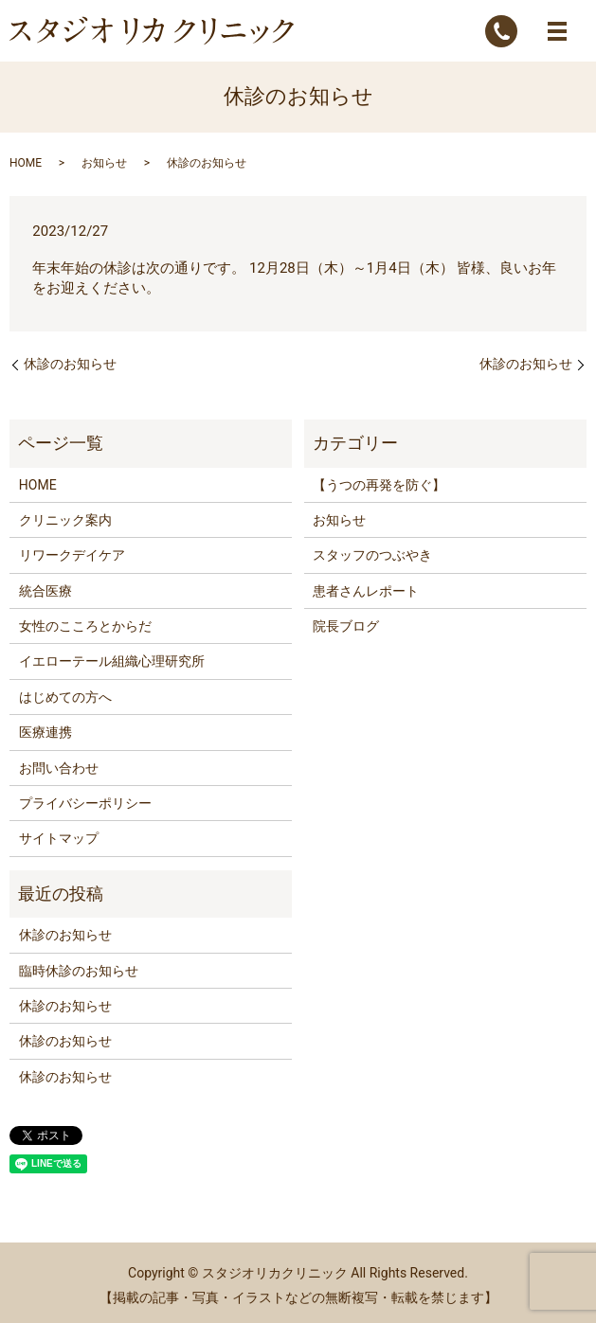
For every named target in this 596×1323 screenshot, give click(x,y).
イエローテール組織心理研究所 (112, 661)
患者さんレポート (366, 591)
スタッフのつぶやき (372, 555)
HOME (25, 163)
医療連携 (45, 732)
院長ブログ (346, 626)
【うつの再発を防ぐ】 (379, 484)
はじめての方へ (65, 697)
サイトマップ (59, 838)
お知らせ (104, 163)
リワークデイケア (72, 555)
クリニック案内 (65, 519)
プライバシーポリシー (85, 803)
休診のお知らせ (70, 363)
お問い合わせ (59, 768)
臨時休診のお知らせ (78, 970)
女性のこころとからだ (85, 626)
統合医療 (45, 591)
